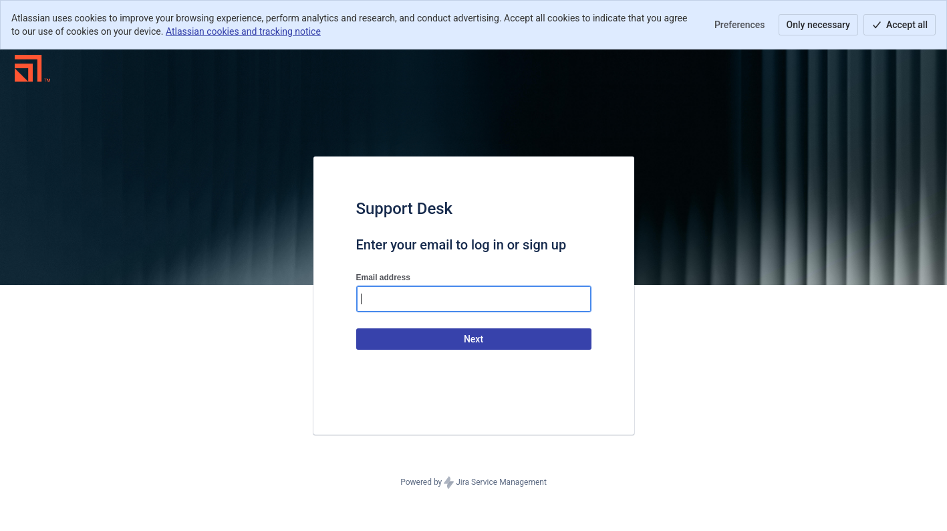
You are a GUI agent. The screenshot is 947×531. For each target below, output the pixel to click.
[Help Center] (32, 68)
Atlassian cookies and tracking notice (243, 31)
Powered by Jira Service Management (473, 483)
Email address (383, 277)
